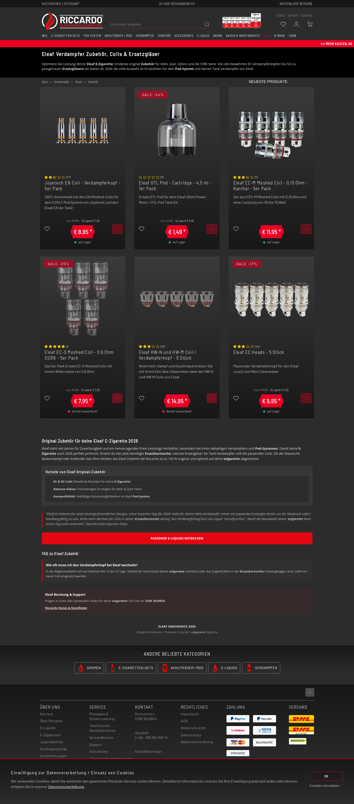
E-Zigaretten (50, 735)
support (292, 15)
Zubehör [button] (164, 35)
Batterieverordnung (197, 742)
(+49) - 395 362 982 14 (151, 737)
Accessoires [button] (184, 35)
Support (95, 744)
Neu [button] (45, 35)
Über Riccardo (51, 721)
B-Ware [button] (279, 35)
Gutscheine (98, 751)
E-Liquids (48, 728)
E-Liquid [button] (203, 35)
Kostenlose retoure (296, 3)
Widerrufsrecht (193, 728)
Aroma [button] (217, 35)
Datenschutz (191, 735)
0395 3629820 (146, 718)
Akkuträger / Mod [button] (118, 35)
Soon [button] (292, 35)
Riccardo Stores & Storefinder (66, 608)
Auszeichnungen (53, 755)
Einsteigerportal (53, 749)
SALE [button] (267, 35)
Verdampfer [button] (145, 35)
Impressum (190, 714)
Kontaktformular (148, 751)
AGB (184, 721)
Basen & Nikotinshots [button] (243, 35)
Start (45, 82)
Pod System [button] (92, 35)
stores (280, 15)
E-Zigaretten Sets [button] (65, 35)
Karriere (306, 15)
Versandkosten (101, 737)
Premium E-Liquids (177, 632)
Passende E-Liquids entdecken (177, 538)
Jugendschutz (51, 742)
